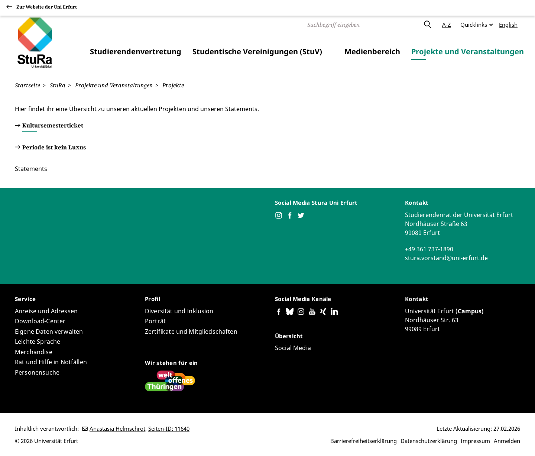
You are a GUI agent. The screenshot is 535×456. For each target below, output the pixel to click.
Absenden (427, 24)
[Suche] (364, 24)
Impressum (475, 440)
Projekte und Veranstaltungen (467, 51)
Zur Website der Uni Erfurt (46, 8)
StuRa (56, 85)
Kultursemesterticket (52, 125)
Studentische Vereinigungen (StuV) (257, 51)
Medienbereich (372, 51)
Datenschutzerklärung (429, 440)
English (508, 24)
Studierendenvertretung (135, 51)
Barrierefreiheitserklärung (363, 440)
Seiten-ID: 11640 (168, 428)
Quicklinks (473, 24)
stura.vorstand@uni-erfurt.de (446, 257)
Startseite (27, 85)
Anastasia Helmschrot (117, 428)
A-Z (446, 24)
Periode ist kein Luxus (54, 147)
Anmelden (507, 440)
